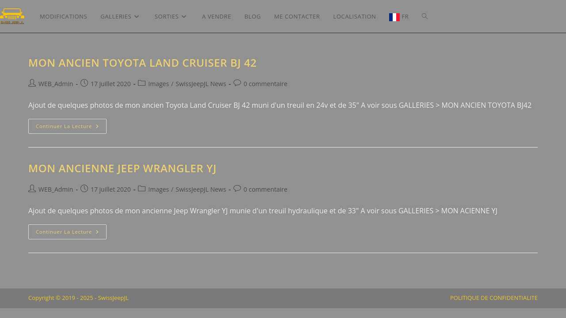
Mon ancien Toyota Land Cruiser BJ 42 (142, 62)
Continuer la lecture (71, 128)
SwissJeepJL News (201, 84)
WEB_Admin (55, 84)
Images (158, 84)
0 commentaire (265, 84)
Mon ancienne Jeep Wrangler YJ (122, 168)
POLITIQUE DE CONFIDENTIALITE (494, 307)
